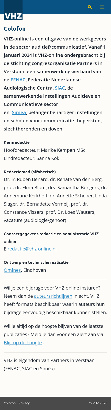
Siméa (19, 112)
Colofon (10, 403)
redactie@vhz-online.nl (32, 249)
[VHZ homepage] (13, 10)
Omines (12, 270)
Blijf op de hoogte (23, 342)
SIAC (60, 88)
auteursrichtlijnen (53, 296)
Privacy (24, 403)
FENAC (18, 79)
